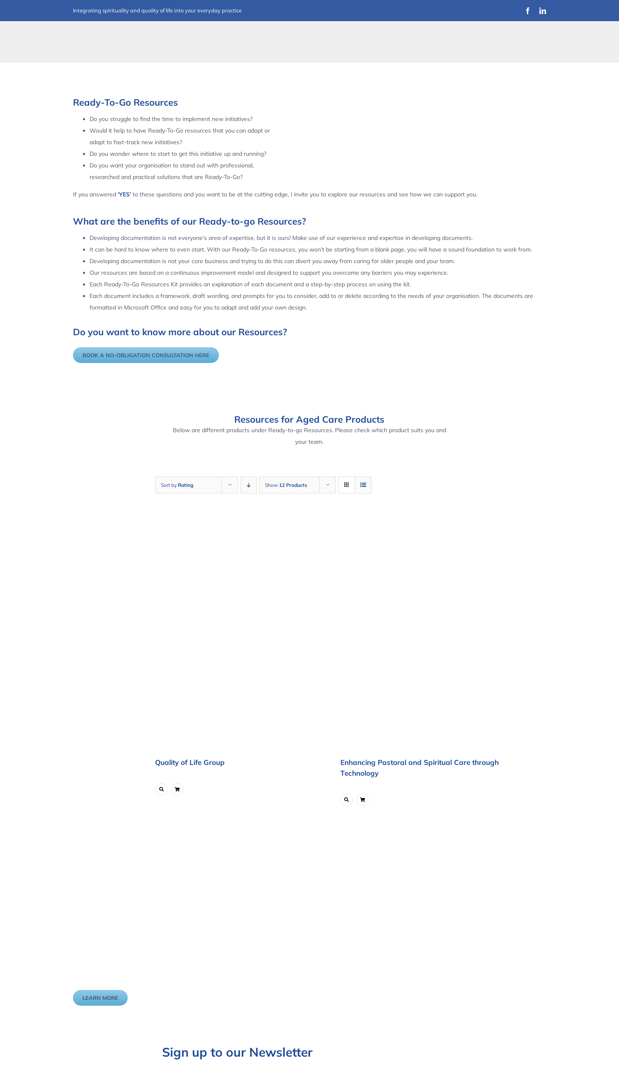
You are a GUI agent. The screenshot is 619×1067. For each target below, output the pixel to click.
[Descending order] (248, 485)
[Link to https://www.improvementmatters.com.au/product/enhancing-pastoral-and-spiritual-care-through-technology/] (346, 800)
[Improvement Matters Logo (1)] (125, 35)
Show (286, 485)
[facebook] (527, 10)
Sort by (177, 485)
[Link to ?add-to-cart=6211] (177, 789)
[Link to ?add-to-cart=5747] (362, 800)
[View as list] (363, 485)
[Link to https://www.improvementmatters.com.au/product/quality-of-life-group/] (161, 789)
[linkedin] (542, 10)
